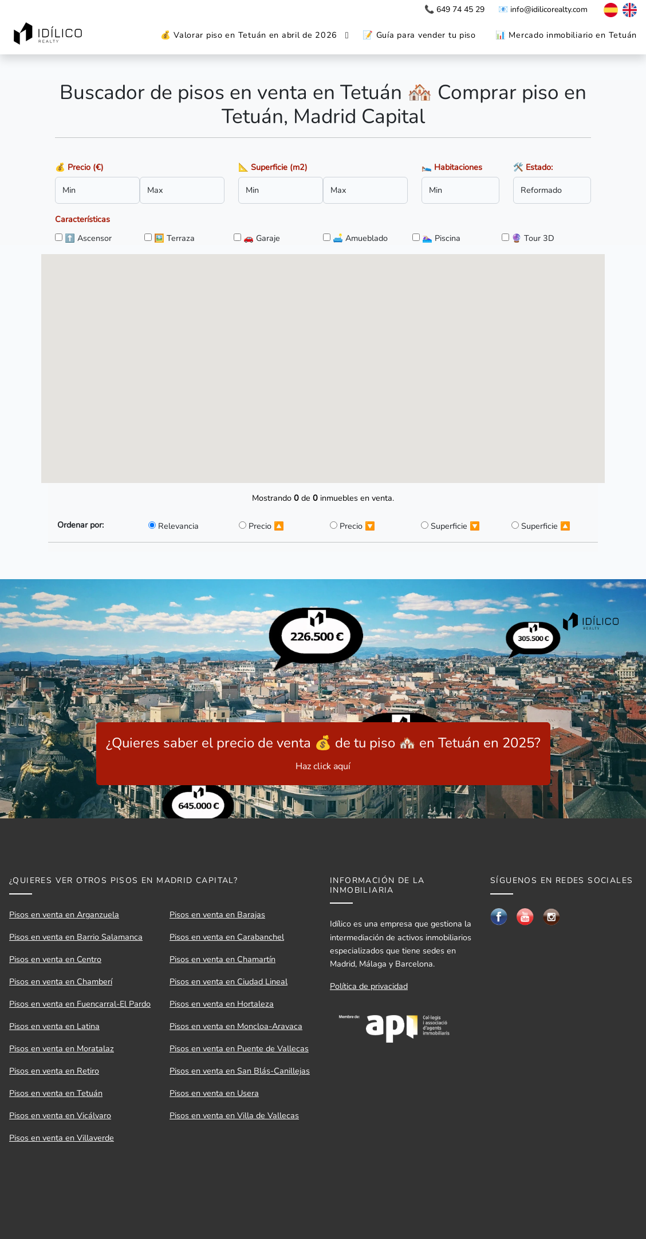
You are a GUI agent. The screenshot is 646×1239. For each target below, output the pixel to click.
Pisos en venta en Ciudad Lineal (228, 981)
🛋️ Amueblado (360, 238)
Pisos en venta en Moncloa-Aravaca (236, 1026)
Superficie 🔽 (455, 526)
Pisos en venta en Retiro (54, 1070)
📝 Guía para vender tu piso (419, 35)
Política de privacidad (369, 986)
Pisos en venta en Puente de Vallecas (239, 1048)
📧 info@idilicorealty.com (543, 9)
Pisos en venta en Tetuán (56, 1093)
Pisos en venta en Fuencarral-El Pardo (80, 1004)
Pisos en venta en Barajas (217, 914)
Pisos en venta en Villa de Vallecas (234, 1115)
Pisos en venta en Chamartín (222, 959)
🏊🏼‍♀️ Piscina (441, 238)
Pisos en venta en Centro (55, 959)
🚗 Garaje (261, 238)
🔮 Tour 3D (532, 238)
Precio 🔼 (266, 526)
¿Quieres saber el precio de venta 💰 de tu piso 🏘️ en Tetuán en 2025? (323, 753)
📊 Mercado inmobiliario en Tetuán (566, 35)
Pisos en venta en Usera (214, 1093)
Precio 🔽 (357, 526)
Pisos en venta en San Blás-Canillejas (240, 1070)
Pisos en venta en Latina (54, 1026)
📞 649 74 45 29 (454, 9)
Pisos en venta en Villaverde (61, 1137)
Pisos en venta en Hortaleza (222, 1004)
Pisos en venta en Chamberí (60, 981)
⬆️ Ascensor (88, 238)
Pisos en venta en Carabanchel (227, 937)
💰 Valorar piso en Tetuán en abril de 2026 (249, 35)
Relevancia (178, 526)
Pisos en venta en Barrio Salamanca (76, 937)
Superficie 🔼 (545, 526)
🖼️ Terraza (174, 238)
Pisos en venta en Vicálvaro (60, 1115)
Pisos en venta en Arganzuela (64, 914)
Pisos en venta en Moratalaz (61, 1048)
